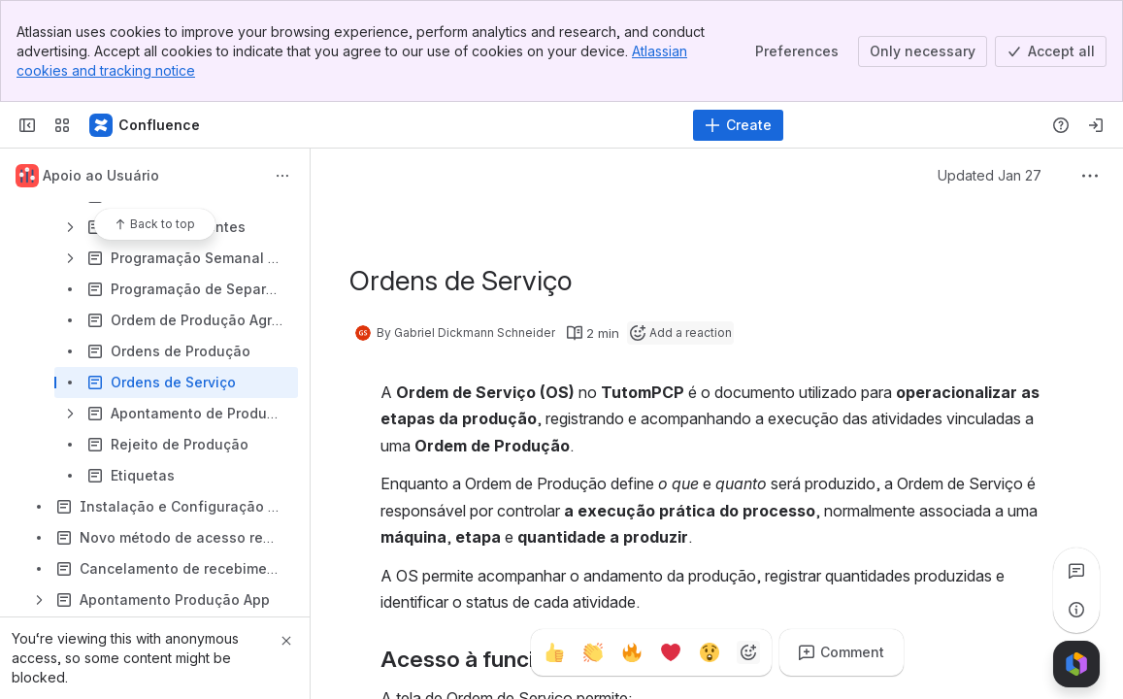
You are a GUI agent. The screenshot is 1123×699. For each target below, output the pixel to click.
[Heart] (670, 652)
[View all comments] (1076, 570)
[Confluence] (145, 125)
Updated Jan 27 (989, 175)
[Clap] (593, 652)
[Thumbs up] (554, 652)
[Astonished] (709, 652)
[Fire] (631, 652)
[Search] (512, 125)
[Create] (738, 125)
